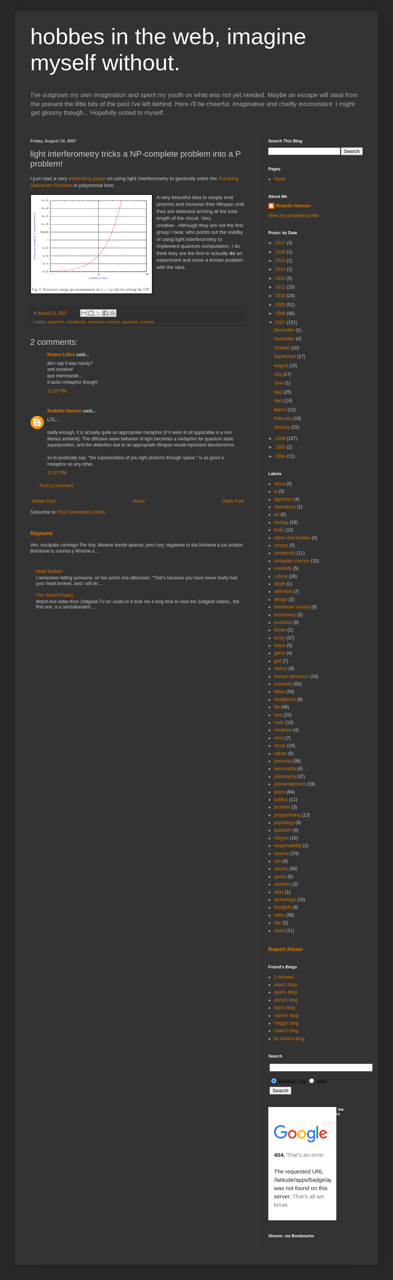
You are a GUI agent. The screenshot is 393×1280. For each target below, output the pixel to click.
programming (287, 815)
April (279, 400)
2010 (281, 295)
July (278, 374)
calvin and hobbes (292, 537)
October (282, 347)
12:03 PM (57, 391)
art (276, 514)
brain (279, 530)
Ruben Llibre (61, 354)
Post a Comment (56, 485)
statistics (282, 884)
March (281, 409)
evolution (283, 622)
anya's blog (285, 984)
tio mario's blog (289, 1038)
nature (280, 753)
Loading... (332, 1123)
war (277, 922)
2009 (281, 304)
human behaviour (291, 676)
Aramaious (285, 507)
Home (139, 501)
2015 (281, 260)
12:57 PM (57, 473)
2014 (281, 269)
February (283, 418)
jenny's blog (286, 1000)
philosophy (285, 776)
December (285, 330)
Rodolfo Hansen (64, 411)
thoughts (282, 907)
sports (280, 876)
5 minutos (284, 977)
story (279, 892)
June (279, 383)
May (278, 392)
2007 (281, 322)
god (278, 661)
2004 (281, 456)
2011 (281, 287)
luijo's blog (284, 1007)
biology (281, 522)
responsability (288, 845)
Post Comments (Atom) (81, 512)
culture (281, 576)
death (279, 584)
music (280, 745)
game (279, 653)
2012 (281, 278)
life (277, 707)
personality (285, 768)
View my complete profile (293, 215)
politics (281, 799)
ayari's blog (285, 992)
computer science (104, 322)
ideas (279, 691)
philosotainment (290, 784)
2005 (281, 447)
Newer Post (44, 501)
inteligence (285, 699)
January (282, 427)
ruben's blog (286, 1030)
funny (279, 638)
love (278, 715)
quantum (130, 322)
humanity (283, 684)
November (285, 338)
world (279, 930)
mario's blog (286, 1015)
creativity (283, 568)
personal (282, 761)
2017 (281, 243)
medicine (283, 730)
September (285, 356)
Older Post (233, 501)
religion (281, 838)
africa (279, 483)
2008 (281, 313)
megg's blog (286, 1023)
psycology (284, 822)
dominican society (292, 607)
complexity (76, 322)
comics (281, 545)
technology (285, 899)
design (280, 599)
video (279, 915)
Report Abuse (285, 949)
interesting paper (86, 178)
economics (285, 615)
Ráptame (41, 533)
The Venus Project (54, 595)
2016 (281, 252)
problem (282, 807)
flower (280, 630)
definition (283, 591)
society (281, 868)
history (280, 668)
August (281, 365)
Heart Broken (49, 571)
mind (279, 738)
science (147, 322)
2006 (281, 438)
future (280, 645)
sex (277, 861)
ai (275, 491)
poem (279, 792)
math (279, 722)
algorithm (56, 322)
